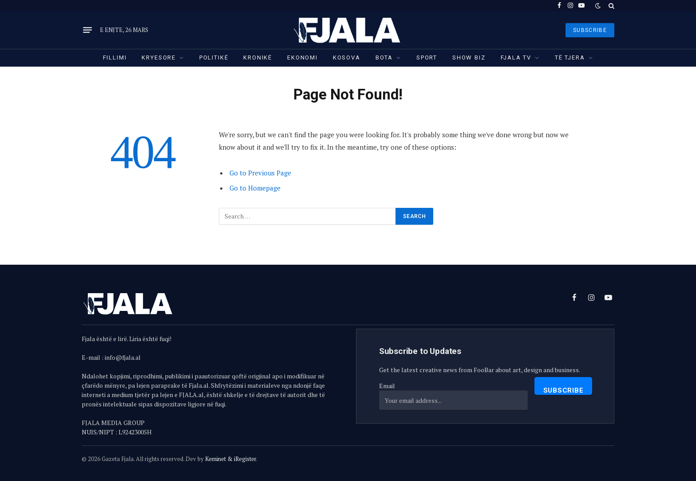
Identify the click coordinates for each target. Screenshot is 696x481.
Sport (426, 57)
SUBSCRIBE (590, 30)
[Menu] (87, 30)
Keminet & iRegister (230, 459)
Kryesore (159, 57)
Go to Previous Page (260, 172)
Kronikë (257, 57)
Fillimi (115, 57)
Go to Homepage (255, 187)
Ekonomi (302, 57)
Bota (384, 57)
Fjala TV (516, 57)
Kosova (346, 57)
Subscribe (563, 390)
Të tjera (570, 57)
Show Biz (469, 57)
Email (387, 386)
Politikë (214, 57)
